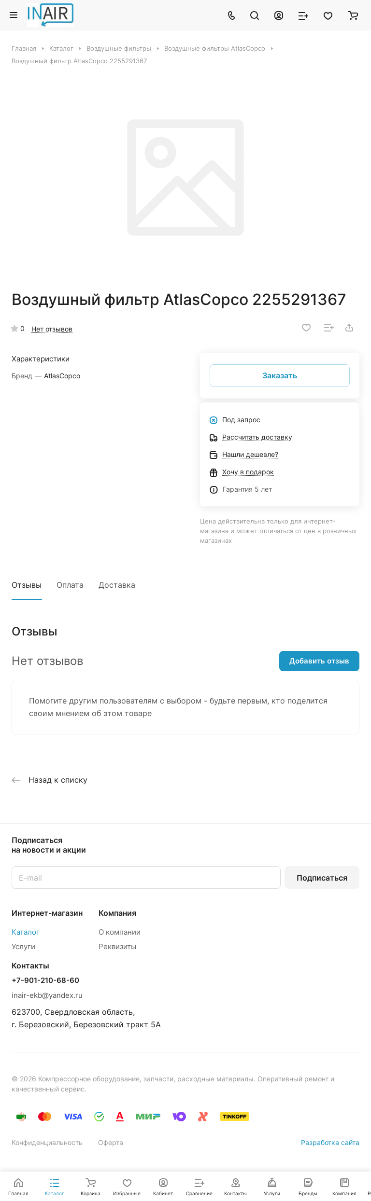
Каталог (26, 932)
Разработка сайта (330, 1142)
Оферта (110, 1142)
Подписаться (322, 878)
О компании (120, 932)
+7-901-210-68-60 (45, 980)
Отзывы (27, 585)
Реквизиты (117, 946)
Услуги (23, 946)
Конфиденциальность (47, 1142)
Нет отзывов (51, 329)
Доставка (117, 585)
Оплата (70, 585)
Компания (117, 913)
